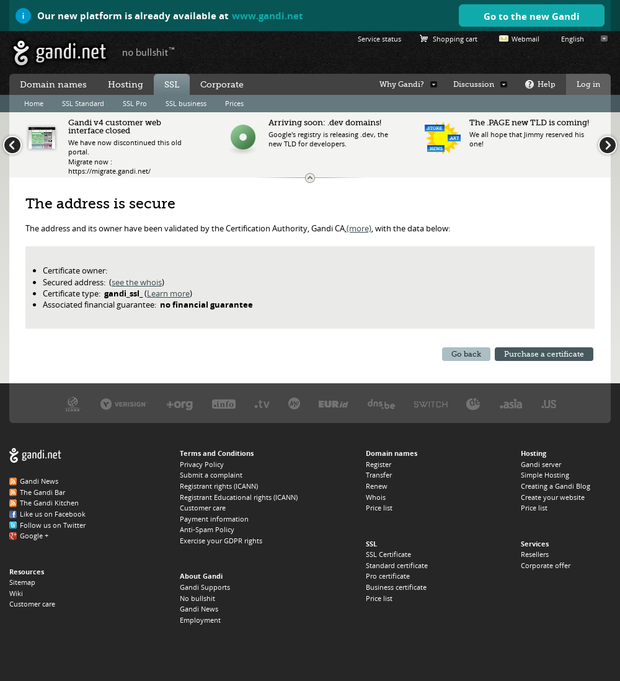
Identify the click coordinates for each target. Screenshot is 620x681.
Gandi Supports (205, 587)
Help (547, 84)
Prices (234, 103)
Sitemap (22, 582)
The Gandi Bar (42, 492)
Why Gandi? (401, 84)
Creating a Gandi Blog (555, 486)
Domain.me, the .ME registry (294, 403)
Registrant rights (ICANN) (219, 486)
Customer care (32, 603)
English (572, 38)
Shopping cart (455, 38)
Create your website (553, 497)
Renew (377, 486)
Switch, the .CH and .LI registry (431, 403)
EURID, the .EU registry (333, 403)
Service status (379, 38)
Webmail (525, 38)
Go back (466, 354)
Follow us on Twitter (53, 525)
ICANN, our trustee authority (73, 403)
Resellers (535, 554)
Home (33, 103)
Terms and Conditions (217, 453)
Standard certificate (397, 565)
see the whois (137, 282)
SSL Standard (83, 103)
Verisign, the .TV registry (262, 403)
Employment (200, 620)
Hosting (125, 84)
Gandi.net (35, 455)
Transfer (379, 474)
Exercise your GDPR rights (221, 540)
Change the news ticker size (310, 178)
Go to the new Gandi (532, 16)
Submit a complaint (211, 474)
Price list (379, 507)
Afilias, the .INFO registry (224, 403)
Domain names (53, 84)
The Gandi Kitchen (49, 502)
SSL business (186, 103)
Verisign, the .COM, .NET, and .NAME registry (124, 403)
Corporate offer (545, 565)
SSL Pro (135, 103)
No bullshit (197, 598)
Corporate (222, 84)
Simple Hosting (545, 474)
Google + (34, 535)
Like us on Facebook (53, 514)
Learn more (168, 293)
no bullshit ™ (149, 51)
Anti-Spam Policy (207, 529)
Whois (376, 497)
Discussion (473, 84)
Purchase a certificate (544, 354)
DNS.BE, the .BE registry (381, 403)
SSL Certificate (388, 554)
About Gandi (201, 576)
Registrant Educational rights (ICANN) (239, 497)
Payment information (214, 518)
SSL (171, 84)
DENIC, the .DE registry (473, 403)
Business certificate (396, 587)
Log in (588, 84)
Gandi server (541, 464)
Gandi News (39, 481)
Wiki (16, 593)
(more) (359, 228)
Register (378, 464)
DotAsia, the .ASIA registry (511, 403)
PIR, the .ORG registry (179, 403)
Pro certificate (388, 576)
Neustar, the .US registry (549, 403)
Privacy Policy (202, 464)
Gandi (59, 53)
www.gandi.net (267, 15)
